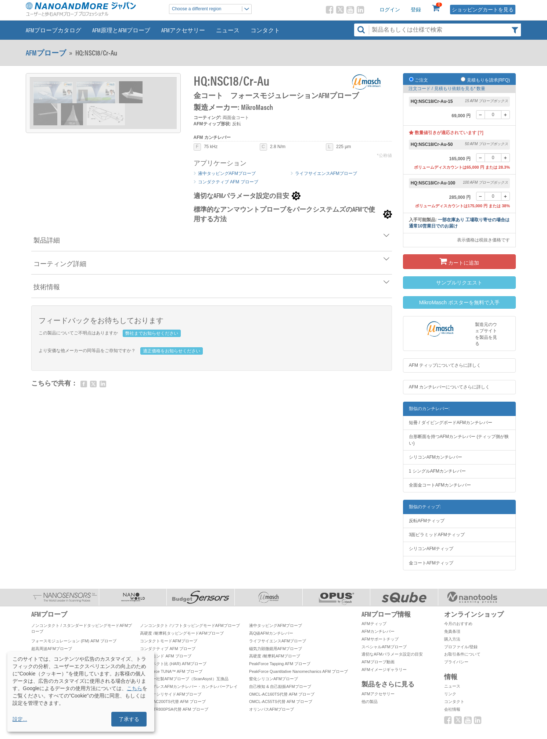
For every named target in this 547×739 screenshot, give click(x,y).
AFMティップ (373, 623)
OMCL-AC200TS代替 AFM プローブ (172, 701)
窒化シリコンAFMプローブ (273, 679)
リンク (450, 694)
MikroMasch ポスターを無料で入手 (459, 302)
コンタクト (265, 30)
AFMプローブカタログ (53, 30)
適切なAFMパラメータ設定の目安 (391, 654)
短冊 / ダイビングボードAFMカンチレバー (450, 422)
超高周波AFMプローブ (51, 648)
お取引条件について (462, 654)
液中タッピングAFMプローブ (227, 173)
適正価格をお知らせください (171, 351)
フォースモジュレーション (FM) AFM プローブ (73, 641)
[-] (480, 114)
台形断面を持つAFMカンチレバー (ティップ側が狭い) (459, 439)
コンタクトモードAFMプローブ (168, 641)
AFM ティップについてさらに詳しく (445, 365)
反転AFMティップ (427, 520)
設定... (19, 719)
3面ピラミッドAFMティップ (437, 534)
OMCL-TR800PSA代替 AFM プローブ (174, 709)
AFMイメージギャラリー (383, 669)
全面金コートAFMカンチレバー (440, 485)
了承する (129, 719)
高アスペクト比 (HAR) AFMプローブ (173, 663)
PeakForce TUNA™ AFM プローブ (171, 671)
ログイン (389, 9)
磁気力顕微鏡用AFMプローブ (275, 648)
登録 (416, 9)
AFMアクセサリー (183, 30)
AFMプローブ (46, 52)
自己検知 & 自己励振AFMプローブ (280, 686)
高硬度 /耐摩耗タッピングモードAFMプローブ (181, 633)
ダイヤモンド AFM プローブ (165, 656)
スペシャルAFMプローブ (383, 647)
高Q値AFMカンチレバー (271, 633)
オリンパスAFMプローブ (271, 709)
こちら (134, 688)
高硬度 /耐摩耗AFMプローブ (274, 656)
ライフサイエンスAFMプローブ (326, 173)
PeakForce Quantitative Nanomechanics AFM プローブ (298, 671)
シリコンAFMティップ (431, 548)
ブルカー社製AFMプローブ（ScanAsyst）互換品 (184, 679)
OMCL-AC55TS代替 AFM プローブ (280, 701)
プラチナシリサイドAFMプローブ (170, 694)
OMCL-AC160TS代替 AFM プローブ (281, 694)
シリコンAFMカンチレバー (435, 457)
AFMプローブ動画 (377, 662)
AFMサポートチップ (379, 639)
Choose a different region (211, 9)
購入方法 (452, 639)
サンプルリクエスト (459, 283)
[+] (505, 114)
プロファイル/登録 (461, 647)
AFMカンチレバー (377, 631)
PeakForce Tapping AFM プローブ (279, 663)
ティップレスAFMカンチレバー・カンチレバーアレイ (188, 686)
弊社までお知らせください (151, 333)
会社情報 (452, 709)
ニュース (228, 30)
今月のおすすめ (458, 623)
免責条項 (452, 631)
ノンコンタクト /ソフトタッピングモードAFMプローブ (190, 625)
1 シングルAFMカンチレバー (437, 471)
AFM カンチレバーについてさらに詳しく (449, 387)
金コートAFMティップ (431, 563)
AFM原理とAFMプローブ (121, 30)
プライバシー (456, 662)
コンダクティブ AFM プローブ (228, 181)
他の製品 (369, 701)
